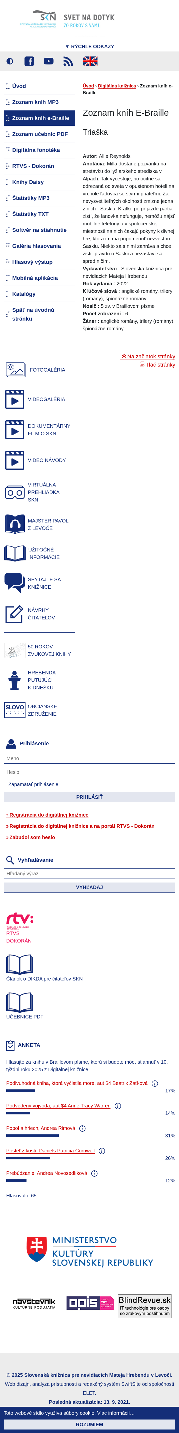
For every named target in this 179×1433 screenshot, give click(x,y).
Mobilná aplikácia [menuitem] (35, 278)
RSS (68, 61)
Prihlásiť (89, 797)
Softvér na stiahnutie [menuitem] (39, 230)
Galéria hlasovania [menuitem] (36, 246)
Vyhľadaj (89, 887)
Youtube (48, 61)
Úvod (88, 85)
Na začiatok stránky (151, 356)
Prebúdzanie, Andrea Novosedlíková (46, 1173)
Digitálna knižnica (117, 85)
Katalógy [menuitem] (24, 294)
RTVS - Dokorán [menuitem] (33, 166)
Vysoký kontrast (10, 61)
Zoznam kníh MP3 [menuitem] (35, 102)
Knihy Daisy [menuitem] (28, 182)
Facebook (29, 61)
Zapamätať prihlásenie (31, 784)
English (90, 61)
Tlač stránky (160, 365)
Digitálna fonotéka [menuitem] (36, 150)
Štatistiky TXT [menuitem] (30, 214)
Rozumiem (89, 1424)
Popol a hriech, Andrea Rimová (40, 1128)
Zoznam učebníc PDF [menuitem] (40, 134)
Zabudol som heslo (32, 837)
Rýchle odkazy (89, 46)
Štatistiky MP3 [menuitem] (31, 198)
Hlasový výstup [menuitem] (32, 262)
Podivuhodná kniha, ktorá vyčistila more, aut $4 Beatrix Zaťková (77, 1083)
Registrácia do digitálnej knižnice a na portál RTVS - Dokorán (82, 826)
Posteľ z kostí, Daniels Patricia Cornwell (50, 1150)
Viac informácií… (116, 1413)
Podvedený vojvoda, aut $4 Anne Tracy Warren (58, 1105)
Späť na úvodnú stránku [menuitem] (33, 314)
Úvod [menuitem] (19, 86)
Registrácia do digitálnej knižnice (49, 815)
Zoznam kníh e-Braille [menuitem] (40, 118)
